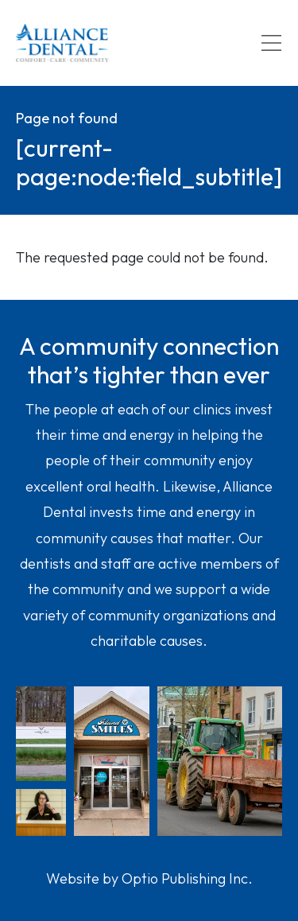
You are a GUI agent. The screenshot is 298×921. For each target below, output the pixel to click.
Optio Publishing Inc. (187, 878)
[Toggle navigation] (271, 43)
